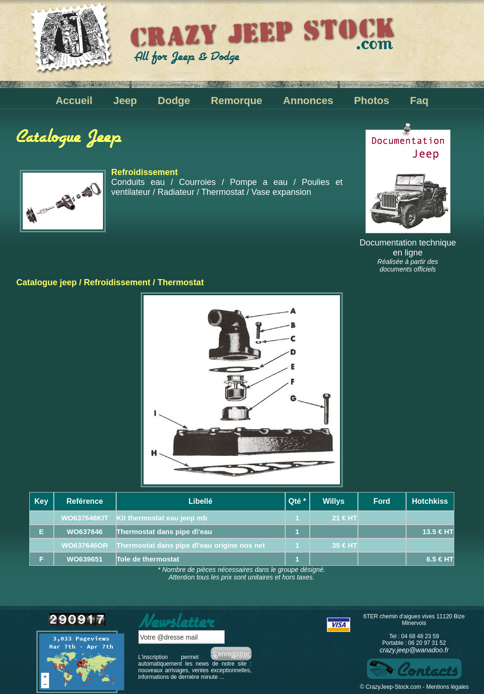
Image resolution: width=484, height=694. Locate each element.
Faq (419, 100)
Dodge (174, 100)
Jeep (125, 100)
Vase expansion (281, 192)
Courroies (197, 182)
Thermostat (222, 192)
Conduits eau (138, 182)
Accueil (74, 100)
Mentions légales (447, 687)
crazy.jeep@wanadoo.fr (414, 650)
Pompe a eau (259, 182)
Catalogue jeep (47, 282)
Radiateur (176, 192)
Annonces (308, 100)
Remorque (237, 100)
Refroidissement (117, 282)
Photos (372, 100)
